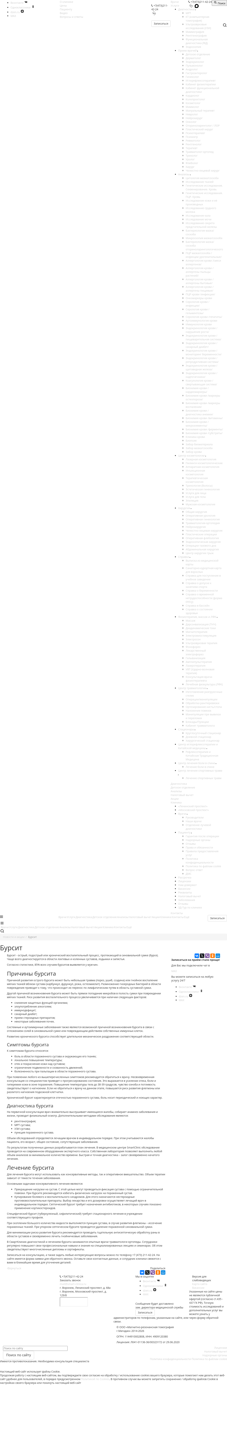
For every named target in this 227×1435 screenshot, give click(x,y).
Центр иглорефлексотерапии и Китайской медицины (198, 746)
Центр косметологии (191, 455)
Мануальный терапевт (200, 110)
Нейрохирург (194, 118)
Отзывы (191, 843)
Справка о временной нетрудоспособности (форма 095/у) (204, 598)
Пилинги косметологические (204, 463)
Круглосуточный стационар (203, 733)
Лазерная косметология (201, 459)
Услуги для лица (196, 493)
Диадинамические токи (201, 628)
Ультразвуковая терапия (201, 643)
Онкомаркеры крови (199, 298)
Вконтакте (187, 987)
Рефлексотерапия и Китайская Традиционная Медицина (202, 755)
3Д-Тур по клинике (190, 907)
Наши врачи (194, 821)
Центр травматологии (192, 688)
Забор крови (194, 452)
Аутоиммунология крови (201, 320)
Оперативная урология (200, 515)
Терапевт (191, 148)
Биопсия (191, 440)
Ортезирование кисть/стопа (204, 707)
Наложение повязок (198, 710)
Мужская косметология (200, 504)
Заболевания (186, 900)
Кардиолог (192, 95)
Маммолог (192, 107)
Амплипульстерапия (199, 662)
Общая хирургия (196, 512)
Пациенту (184, 832)
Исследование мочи (198, 219)
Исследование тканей (200, 182)
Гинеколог (192, 77)
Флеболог (192, 163)
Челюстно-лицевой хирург (203, 170)
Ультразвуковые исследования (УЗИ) (198, 26)
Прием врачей (187, 50)
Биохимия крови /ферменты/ (204, 429)
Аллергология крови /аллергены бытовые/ (199, 281)
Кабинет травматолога (200, 725)
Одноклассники (191, 991)
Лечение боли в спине (200, 767)
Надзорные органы (198, 840)
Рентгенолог (194, 144)
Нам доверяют (187, 885)
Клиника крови (195, 437)
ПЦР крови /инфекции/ (200, 294)
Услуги (175, 5)
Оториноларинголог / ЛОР (203, 125)
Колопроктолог (195, 99)
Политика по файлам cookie (203, 866)
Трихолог (191, 155)
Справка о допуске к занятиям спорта (198, 585)
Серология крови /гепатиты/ (204, 317)
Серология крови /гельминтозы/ (197, 311)
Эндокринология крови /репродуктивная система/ (202, 360)
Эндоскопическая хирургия (203, 542)
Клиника (176, 802)
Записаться (161, 23)
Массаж (190, 620)
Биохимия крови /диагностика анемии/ (199, 412)
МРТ (188, 13)
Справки (184, 557)
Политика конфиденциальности (200, 860)
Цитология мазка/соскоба (202, 178)
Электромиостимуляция (201, 635)
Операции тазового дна (201, 545)
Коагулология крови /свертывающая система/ (201, 382)
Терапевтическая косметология (197, 480)
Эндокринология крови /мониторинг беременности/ (204, 352)
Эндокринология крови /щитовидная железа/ (201, 367)
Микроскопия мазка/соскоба (204, 238)
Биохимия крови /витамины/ (204, 418)
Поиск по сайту (18, 1355)
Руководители (195, 817)
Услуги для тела (196, 497)
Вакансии (184, 888)
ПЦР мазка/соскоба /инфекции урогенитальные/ (204, 255)
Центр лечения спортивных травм (200, 770)
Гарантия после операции (202, 836)
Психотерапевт (195, 133)
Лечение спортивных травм (203, 778)
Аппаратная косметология (202, 467)
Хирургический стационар (202, 740)
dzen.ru (186, 996)
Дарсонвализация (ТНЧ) (201, 624)
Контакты (177, 913)
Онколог (191, 122)
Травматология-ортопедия (203, 523)
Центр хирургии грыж (200, 553)
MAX (174, 971)
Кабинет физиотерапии (201, 84)
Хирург (190, 167)
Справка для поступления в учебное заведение (203, 577)
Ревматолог (193, 140)
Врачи (175, 2)
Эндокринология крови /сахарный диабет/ (201, 345)
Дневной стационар (198, 737)
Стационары (186, 729)
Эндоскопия (193, 47)
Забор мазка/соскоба (199, 448)
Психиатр (192, 137)
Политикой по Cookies (95, 1379)
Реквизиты (185, 892)
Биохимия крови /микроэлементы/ (197, 423)
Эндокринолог (195, 62)
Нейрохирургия (196, 527)
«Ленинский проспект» (192, 806)
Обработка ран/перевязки (202, 703)
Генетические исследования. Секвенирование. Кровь (204, 187)
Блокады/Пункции (197, 722)
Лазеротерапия (195, 665)
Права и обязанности (199, 847)
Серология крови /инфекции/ (197, 303)
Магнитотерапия (196, 632)
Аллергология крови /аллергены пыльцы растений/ (199, 271)
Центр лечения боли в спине (197, 763)
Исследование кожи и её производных (201, 202)
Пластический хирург (199, 129)
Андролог (192, 69)
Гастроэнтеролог (196, 73)
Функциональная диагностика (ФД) (197, 41)
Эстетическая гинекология (203, 489)
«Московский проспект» (193, 810)
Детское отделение (198, 54)
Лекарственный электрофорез (196, 652)
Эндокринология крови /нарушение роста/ (201, 330)
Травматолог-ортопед (200, 152)
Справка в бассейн (197, 605)
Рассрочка (184, 877)
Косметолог (193, 103)
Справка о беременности (202, 590)
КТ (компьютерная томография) (197, 18)
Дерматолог (193, 58)
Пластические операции (201, 534)
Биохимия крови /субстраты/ (204, 433)
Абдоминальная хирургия (202, 549)
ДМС (188, 873)
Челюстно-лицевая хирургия (204, 530)
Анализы (184, 174)
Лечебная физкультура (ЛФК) (204, 684)
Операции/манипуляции (201, 699)
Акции (175, 798)
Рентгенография (196, 35)
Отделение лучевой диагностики (198, 826)
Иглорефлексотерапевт (201, 80)
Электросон (193, 639)
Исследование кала (198, 215)
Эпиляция (192, 500)
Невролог (192, 114)
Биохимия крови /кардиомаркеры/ (197, 390)
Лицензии (184, 881)
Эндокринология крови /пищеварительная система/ (203, 337)
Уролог (190, 159)
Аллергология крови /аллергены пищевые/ (199, 288)
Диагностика (186, 9)
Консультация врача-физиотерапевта (199, 678)
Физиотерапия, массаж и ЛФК (197, 617)
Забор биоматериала (199, 444)
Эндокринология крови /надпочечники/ (201, 375)
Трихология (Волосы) (199, 485)
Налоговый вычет (182, 795)
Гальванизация (195, 658)
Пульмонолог (194, 65)
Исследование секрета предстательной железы (201, 225)
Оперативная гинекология (203, 519)
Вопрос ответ (194, 870)
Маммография (195, 32)
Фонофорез (193, 647)
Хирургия (184, 508)
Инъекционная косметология (195, 472)
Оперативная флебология (202, 538)
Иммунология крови (199, 324)
